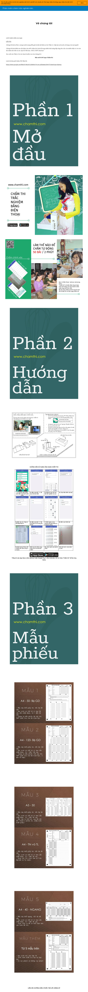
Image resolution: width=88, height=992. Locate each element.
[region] (44, 3)
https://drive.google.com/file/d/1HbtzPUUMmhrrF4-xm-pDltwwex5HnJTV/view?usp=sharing (33, 64)
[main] (44, 22)
